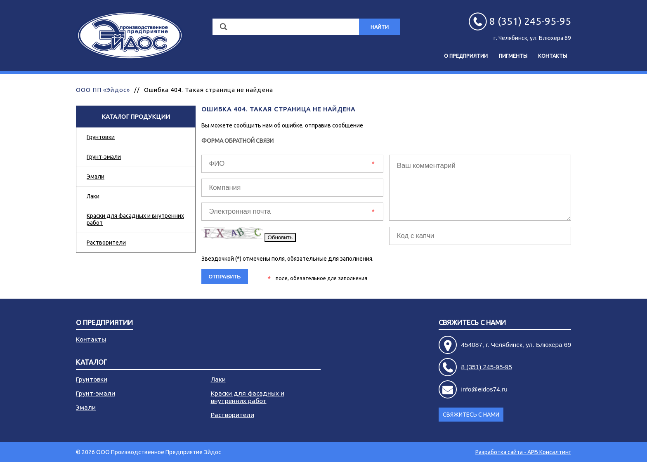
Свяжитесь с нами (472, 322)
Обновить (280, 237)
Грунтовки (101, 137)
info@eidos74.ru (484, 389)
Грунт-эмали (104, 156)
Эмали (95, 176)
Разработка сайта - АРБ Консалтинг (523, 452)
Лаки (93, 196)
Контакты (552, 56)
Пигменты (513, 56)
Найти (380, 27)
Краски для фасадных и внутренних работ (135, 219)
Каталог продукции (136, 116)
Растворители (106, 242)
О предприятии (466, 56)
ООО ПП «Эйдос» (103, 89)
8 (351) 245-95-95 (486, 366)
